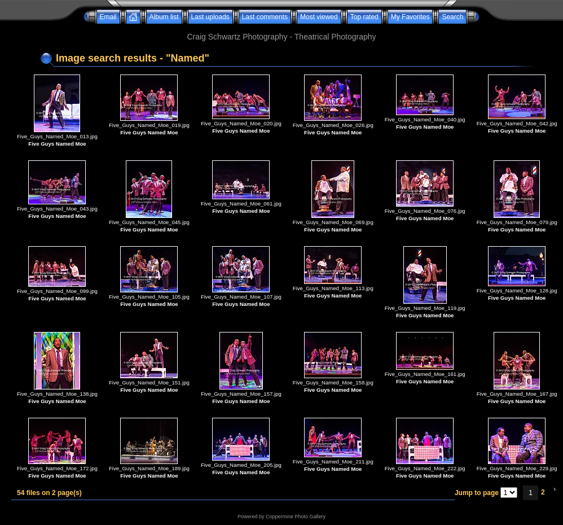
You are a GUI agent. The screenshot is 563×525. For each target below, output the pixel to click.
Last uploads (210, 17)
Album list (164, 17)
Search (452, 17)
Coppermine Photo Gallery (296, 516)
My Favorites (410, 17)
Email (108, 17)
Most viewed (319, 17)
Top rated (364, 17)
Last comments (265, 17)
